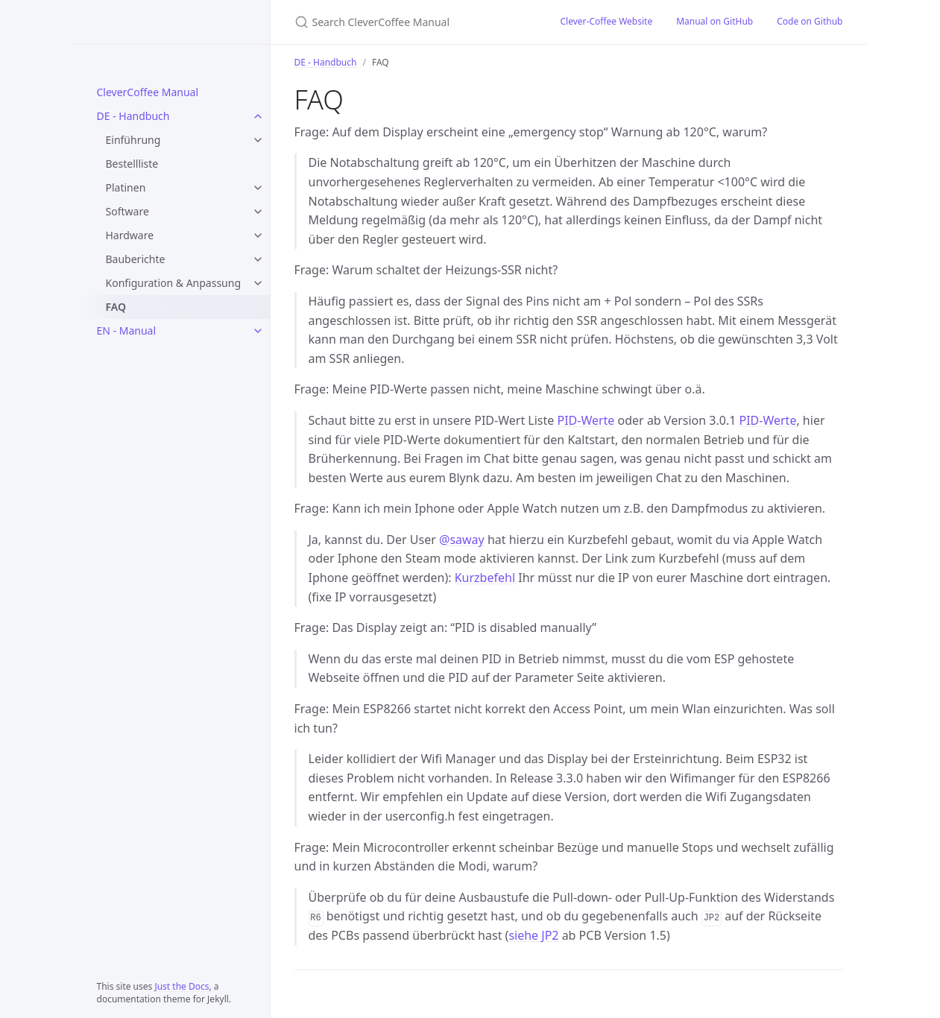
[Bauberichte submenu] (258, 259)
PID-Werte (585, 420)
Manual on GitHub (714, 21)
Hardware (130, 235)
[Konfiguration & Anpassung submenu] (258, 283)
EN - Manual (127, 330)
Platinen (126, 187)
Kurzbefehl (485, 577)
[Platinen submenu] (258, 188)
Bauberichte (135, 259)
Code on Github (809, 21)
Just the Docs (181, 986)
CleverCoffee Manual (148, 92)
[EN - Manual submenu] (258, 331)
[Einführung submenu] (258, 140)
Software (127, 211)
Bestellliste (132, 164)
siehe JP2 (533, 935)
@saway (462, 539)
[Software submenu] (258, 212)
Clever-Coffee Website (606, 21)
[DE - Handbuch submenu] (258, 116)
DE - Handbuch (133, 116)
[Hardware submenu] (258, 235)
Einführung (133, 140)
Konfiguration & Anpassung (174, 283)
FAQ (116, 307)
